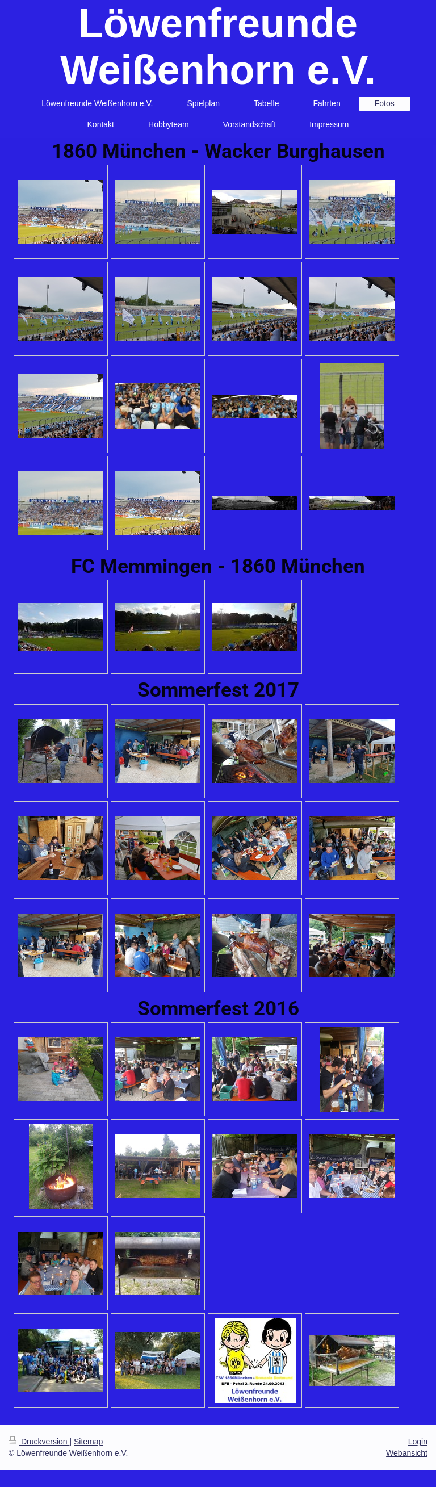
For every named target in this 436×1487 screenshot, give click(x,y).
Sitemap (88, 1441)
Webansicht (406, 1452)
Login (417, 1441)
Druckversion (39, 1441)
